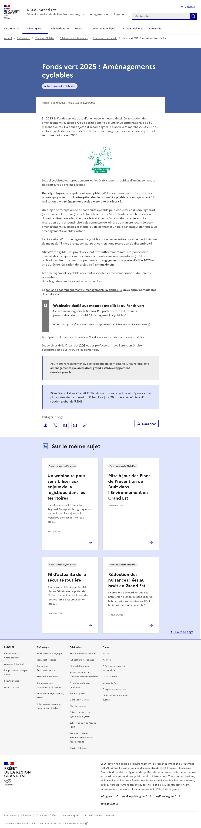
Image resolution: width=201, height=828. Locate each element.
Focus (78, 28)
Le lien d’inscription (63, 324)
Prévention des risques (48, 676)
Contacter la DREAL (46, 815)
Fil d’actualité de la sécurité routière (67, 577)
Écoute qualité (11, 680)
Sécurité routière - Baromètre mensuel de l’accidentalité (81, 737)
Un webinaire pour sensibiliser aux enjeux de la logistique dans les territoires (66, 487)
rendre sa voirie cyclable (78, 281)
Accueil (8, 38)
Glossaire (26, 815)
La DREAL (9, 28)
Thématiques (33, 28)
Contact (190, 7)
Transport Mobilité (44, 38)
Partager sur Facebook (45, 425)
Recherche (193, 16)
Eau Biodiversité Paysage (49, 653)
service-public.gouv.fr (135, 796)
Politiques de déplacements (74, 38)
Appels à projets (78, 693)
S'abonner (146, 424)
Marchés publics (78, 706)
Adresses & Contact (14, 664)
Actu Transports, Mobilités (59, 86)
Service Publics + (78, 748)
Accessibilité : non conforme (99, 815)
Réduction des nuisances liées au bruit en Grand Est (126, 580)
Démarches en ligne (103, 28)
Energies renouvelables (114, 689)
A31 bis (106, 653)
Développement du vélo (105, 38)
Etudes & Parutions (79, 666)
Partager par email (74, 425)
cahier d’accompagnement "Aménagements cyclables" (82, 290)
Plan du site (10, 815)
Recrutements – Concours (83, 653)
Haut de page (183, 632)
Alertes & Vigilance (132, 28)
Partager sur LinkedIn (65, 425)
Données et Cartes (79, 699)
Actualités (155, 28)
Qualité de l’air (110, 683)
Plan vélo (107, 659)
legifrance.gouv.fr (166, 796)
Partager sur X (55, 425)
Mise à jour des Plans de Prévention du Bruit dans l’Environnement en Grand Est (129, 487)
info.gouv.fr (107, 796)
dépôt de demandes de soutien (67, 337)
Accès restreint (11, 687)
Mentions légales (71, 815)
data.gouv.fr (107, 804)
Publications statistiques (82, 659)
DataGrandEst (110, 676)
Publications (58, 28)
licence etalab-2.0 (75, 823)
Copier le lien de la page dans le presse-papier (84, 425)
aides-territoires (139, 324)
